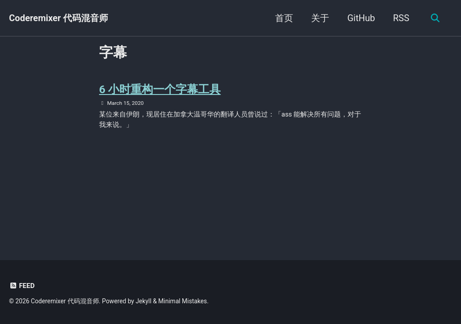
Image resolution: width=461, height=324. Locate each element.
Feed (22, 286)
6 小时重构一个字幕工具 (160, 89)
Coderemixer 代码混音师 (58, 18)
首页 (283, 18)
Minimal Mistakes (182, 301)
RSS (400, 18)
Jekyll (143, 301)
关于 (319, 18)
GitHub (360, 18)
